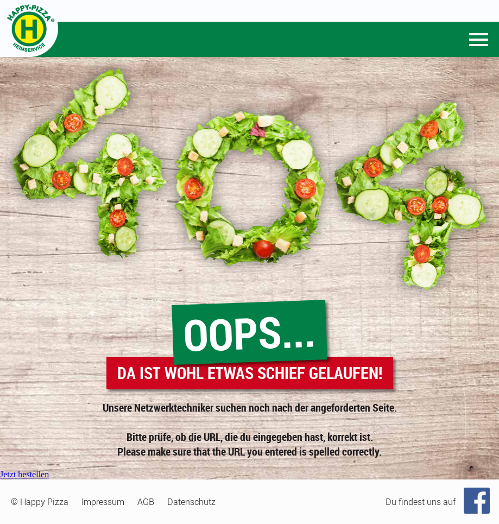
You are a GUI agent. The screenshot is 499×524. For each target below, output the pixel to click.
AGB (145, 502)
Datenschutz (191, 502)
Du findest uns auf (421, 502)
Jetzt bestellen (24, 474)
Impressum (102, 502)
